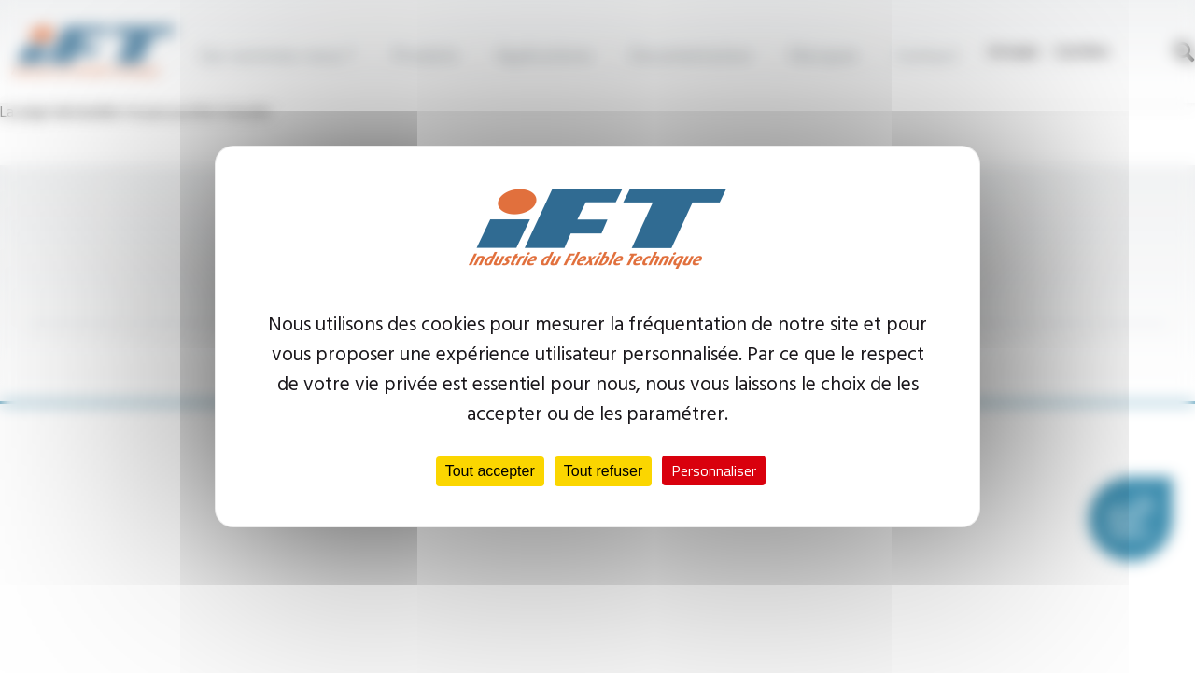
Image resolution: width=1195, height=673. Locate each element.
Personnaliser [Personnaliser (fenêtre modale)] (713, 470)
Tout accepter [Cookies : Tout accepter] (490, 471)
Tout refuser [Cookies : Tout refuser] (603, 471)
